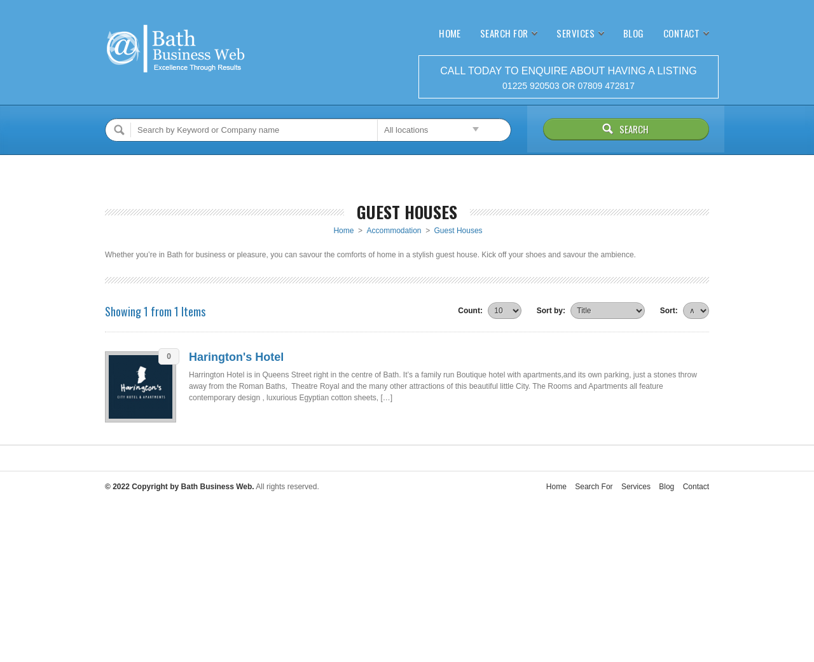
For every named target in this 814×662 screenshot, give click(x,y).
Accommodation (393, 230)
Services (575, 33)
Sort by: (551, 310)
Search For (504, 33)
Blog (633, 33)
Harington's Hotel (236, 357)
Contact (681, 33)
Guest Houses (458, 230)
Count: (470, 310)
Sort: (669, 310)
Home (450, 33)
